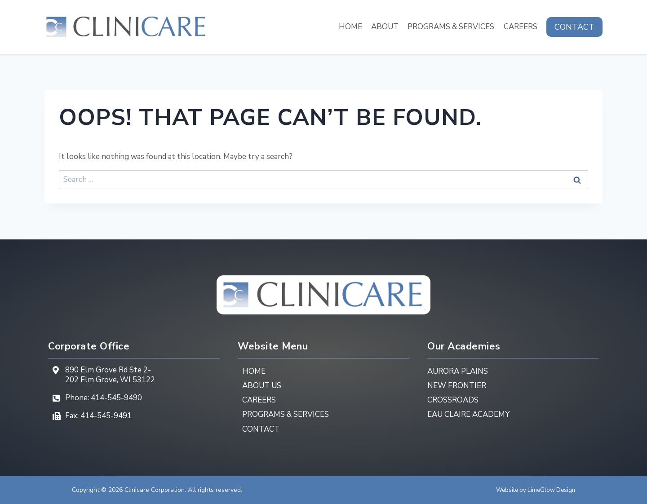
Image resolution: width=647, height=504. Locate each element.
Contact (574, 27)
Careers (520, 27)
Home (350, 27)
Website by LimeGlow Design (533, 490)
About (385, 27)
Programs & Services (451, 27)
